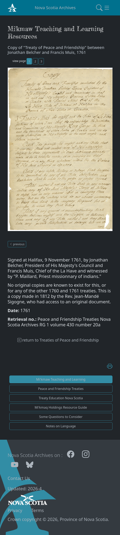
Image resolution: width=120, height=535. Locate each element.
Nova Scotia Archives (55, 7)
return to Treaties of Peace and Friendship (58, 340)
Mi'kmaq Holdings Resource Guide (61, 407)
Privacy (15, 510)
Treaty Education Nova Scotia (61, 398)
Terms (37, 510)
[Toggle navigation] (103, 8)
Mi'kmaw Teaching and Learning (60, 379)
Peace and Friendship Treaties (61, 388)
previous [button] (17, 244)
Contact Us (19, 478)
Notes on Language (61, 426)
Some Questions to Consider (61, 417)
